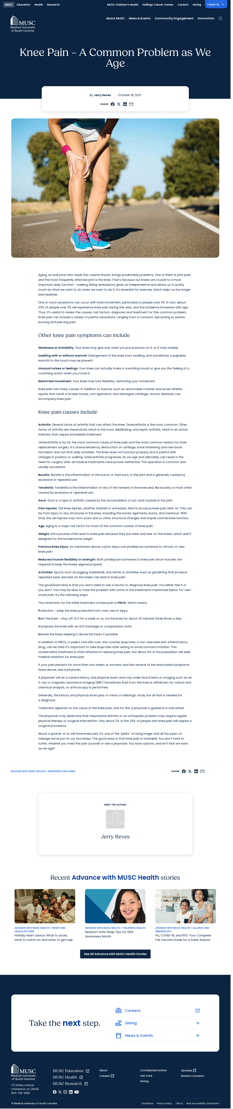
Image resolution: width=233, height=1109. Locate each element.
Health (38, 5)
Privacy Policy (164, 1103)
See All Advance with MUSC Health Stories (115, 954)
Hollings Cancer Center (157, 5)
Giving (197, 5)
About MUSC (115, 18)
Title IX (179, 1103)
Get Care (146, 1076)
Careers (183, 5)
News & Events (140, 18)
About (103, 1070)
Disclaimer (148, 1103)
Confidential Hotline (153, 1070)
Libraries (189, 1070)
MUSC (9, 5)
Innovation (206, 18)
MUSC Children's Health (122, 5)
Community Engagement (174, 18)
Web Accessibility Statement (202, 1103)
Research (53, 5)
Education (23, 5)
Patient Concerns (192, 1076)
